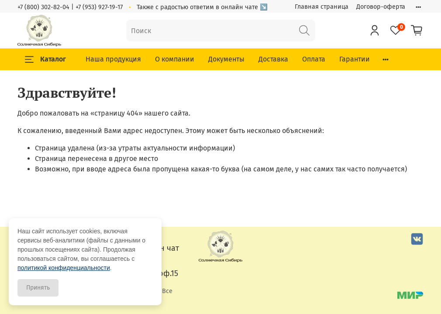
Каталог (45, 59)
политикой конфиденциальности (63, 267)
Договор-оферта (380, 6)
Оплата (313, 59)
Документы (226, 59)
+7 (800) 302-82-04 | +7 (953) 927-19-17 (70, 7)
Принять (38, 287)
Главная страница (321, 6)
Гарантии (354, 59)
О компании (174, 59)
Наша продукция (113, 59)
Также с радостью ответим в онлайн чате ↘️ (202, 7)
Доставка (273, 59)
